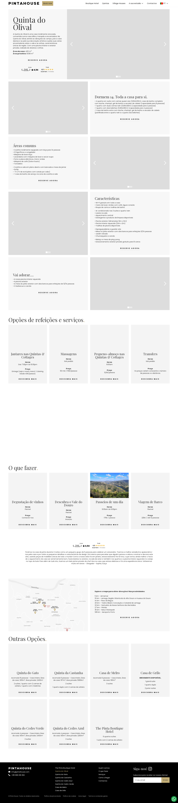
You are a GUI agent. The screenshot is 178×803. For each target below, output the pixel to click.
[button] (136, 3)
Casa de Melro (61, 787)
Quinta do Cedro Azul (63, 781)
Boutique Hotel (92, 3)
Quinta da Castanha (63, 778)
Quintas (105, 3)
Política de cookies (69, 796)
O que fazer (103, 771)
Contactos (152, 3)
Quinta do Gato (61, 774)
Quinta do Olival (61, 771)
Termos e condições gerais (98, 796)
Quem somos (104, 768)
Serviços (102, 774)
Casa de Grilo (60, 790)
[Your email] (147, 780)
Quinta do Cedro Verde (64, 784)
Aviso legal (82, 796)
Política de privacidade (52, 796)
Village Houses (118, 3)
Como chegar (104, 778)
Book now (47, 3)
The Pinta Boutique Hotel (65, 768)
